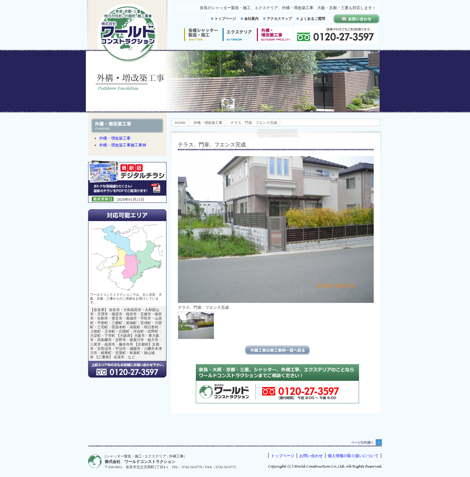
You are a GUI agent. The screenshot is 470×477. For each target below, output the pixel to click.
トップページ (225, 19)
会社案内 (251, 19)
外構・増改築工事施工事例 (122, 145)
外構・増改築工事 (208, 123)
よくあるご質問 (312, 19)
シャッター (200, 34)
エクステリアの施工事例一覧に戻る (277, 350)
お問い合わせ (311, 456)
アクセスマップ (279, 19)
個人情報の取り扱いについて (353, 456)
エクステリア (237, 34)
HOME (180, 123)
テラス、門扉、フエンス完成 (253, 123)
